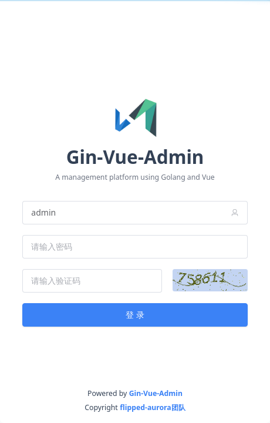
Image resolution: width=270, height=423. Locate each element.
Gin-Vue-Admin (156, 393)
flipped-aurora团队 (152, 407)
